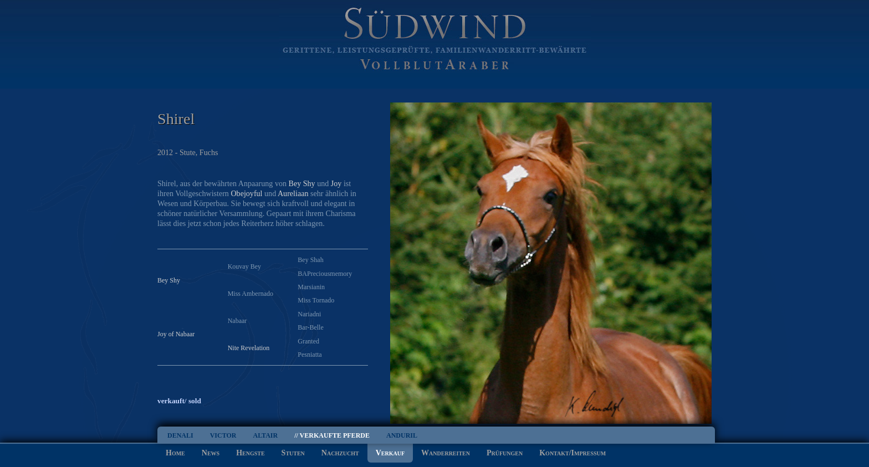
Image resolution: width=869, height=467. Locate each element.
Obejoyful (246, 193)
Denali (180, 435)
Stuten (293, 453)
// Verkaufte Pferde (332, 435)
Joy (336, 183)
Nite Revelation (249, 348)
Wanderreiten (445, 453)
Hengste (250, 453)
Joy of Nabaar (176, 334)
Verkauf (390, 453)
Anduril (401, 435)
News (210, 453)
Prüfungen (505, 453)
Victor (223, 435)
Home (175, 453)
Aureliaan (293, 193)
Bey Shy (302, 183)
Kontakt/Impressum (572, 453)
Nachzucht (340, 453)
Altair (265, 435)
